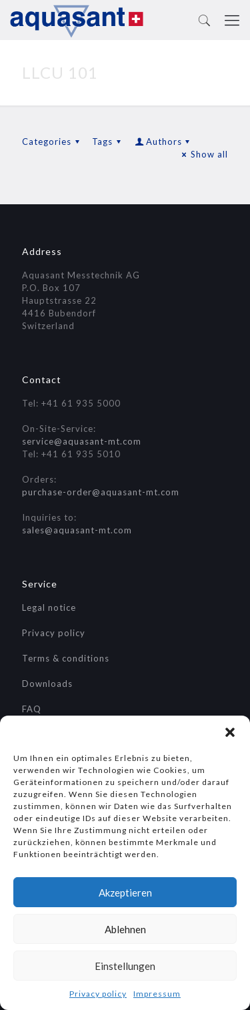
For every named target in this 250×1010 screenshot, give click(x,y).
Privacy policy (98, 994)
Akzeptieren (125, 893)
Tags (108, 141)
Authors (163, 141)
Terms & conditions (65, 658)
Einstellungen (125, 966)
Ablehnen (125, 929)
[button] (230, 732)
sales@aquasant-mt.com (77, 530)
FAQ (31, 709)
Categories (52, 141)
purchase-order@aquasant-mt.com (100, 492)
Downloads (47, 683)
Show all (203, 154)
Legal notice (49, 607)
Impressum (157, 994)
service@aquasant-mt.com (81, 441)
